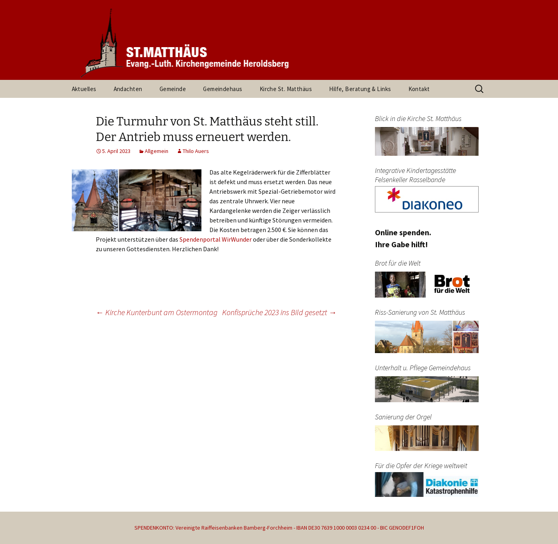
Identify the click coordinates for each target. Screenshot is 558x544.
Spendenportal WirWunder (215, 239)
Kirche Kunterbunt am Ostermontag (156, 312)
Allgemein (156, 151)
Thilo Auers (196, 151)
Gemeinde (173, 89)
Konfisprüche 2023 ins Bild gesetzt (279, 312)
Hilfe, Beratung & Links (360, 89)
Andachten (128, 89)
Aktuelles (84, 89)
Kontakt (419, 89)
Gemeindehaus (222, 89)
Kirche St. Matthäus (286, 89)
